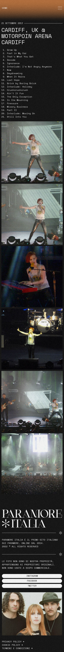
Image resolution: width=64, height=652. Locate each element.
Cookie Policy (11, 645)
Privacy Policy (12, 642)
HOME (5, 8)
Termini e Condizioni (16, 648)
